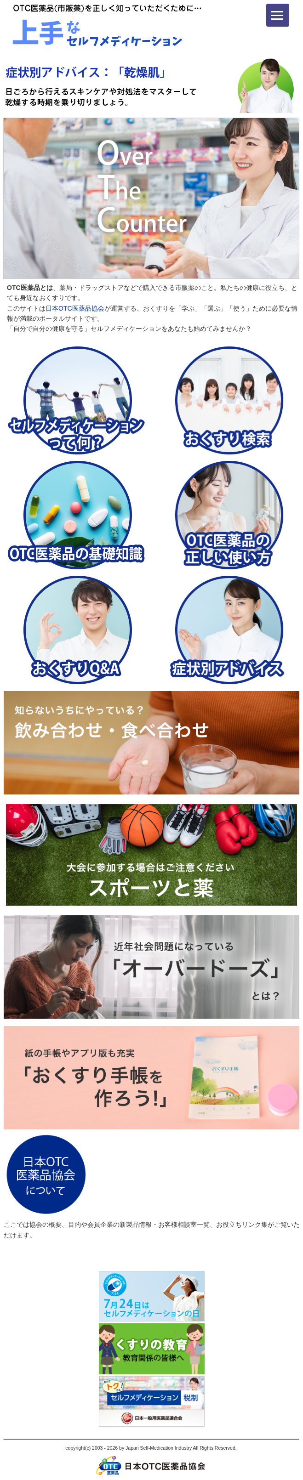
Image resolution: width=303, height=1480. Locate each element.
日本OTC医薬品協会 (75, 308)
